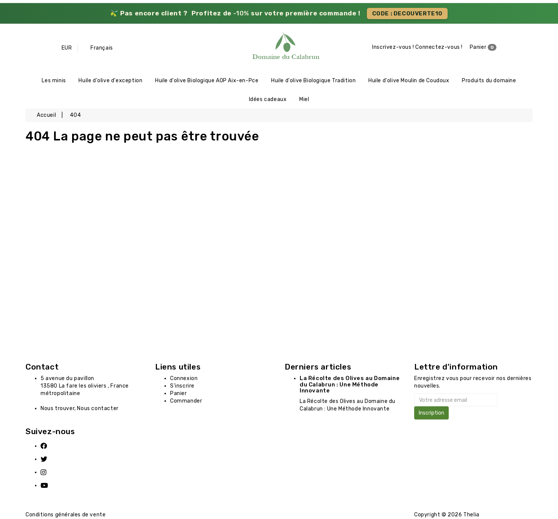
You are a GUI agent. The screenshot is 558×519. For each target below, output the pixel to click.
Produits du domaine (489, 80)
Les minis (54, 80)
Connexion (184, 379)
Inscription (431, 413)
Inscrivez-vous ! (393, 47)
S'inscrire (182, 386)
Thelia (471, 514)
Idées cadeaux (268, 99)
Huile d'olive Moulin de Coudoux (408, 80)
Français (101, 48)
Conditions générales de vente (66, 515)
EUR (67, 48)
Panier (483, 47)
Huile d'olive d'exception (110, 80)
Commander (186, 401)
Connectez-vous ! (439, 47)
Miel (304, 99)
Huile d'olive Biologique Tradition (313, 80)
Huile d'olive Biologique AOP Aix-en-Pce (206, 80)
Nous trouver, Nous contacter (80, 409)
